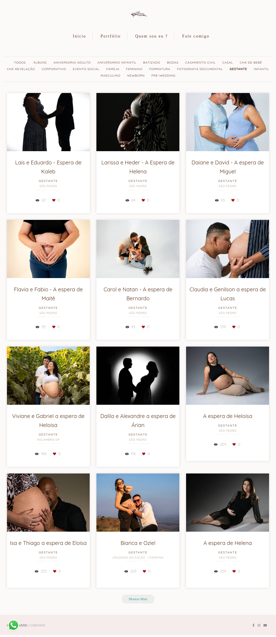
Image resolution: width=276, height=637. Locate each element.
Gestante (238, 69)
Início (79, 36)
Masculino (111, 75)
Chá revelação (21, 69)
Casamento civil (200, 62)
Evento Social (86, 69)
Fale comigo (195, 36)
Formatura (159, 69)
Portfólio (111, 36)
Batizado (151, 62)
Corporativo (54, 69)
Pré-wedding (163, 75)
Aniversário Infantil (117, 62)
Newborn (136, 75)
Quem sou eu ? (151, 36)
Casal (227, 62)
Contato (37, 625)
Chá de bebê (251, 62)
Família (113, 69)
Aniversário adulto (72, 62)
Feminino (134, 69)
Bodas (173, 62)
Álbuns (40, 62)
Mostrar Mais (138, 599)
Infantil (261, 69)
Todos (20, 62)
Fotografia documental (200, 69)
